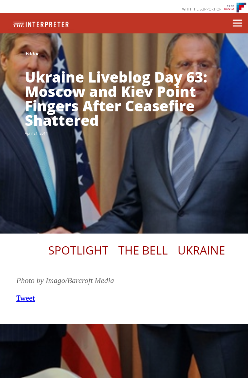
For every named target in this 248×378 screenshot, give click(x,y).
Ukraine (201, 250)
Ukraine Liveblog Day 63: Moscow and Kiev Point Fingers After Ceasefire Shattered (116, 98)
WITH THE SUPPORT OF (201, 9)
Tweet (25, 298)
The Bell (143, 250)
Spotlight (78, 250)
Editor (32, 54)
